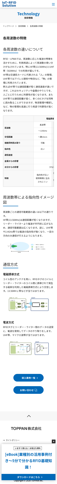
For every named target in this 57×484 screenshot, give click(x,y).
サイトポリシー (13, 440)
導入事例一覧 (29, 377)
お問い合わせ (28, 390)
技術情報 (22, 26)
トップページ (8, 26)
